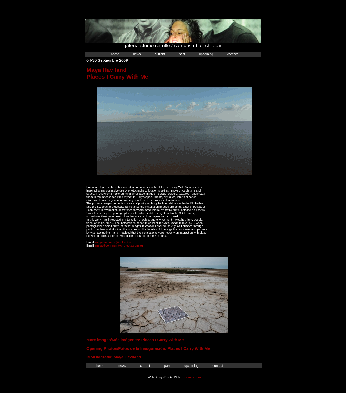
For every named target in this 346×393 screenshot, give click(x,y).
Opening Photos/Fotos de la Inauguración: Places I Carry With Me (148, 348)
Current (160, 54)
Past (182, 54)
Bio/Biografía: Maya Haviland (113, 357)
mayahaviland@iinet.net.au (113, 242)
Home (115, 54)
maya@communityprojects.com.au (119, 245)
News (137, 54)
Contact (232, 54)
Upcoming (206, 54)
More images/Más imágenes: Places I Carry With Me (135, 340)
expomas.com (191, 377)
